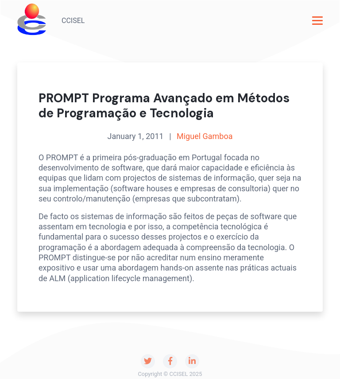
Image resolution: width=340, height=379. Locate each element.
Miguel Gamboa (205, 136)
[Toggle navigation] (317, 20)
